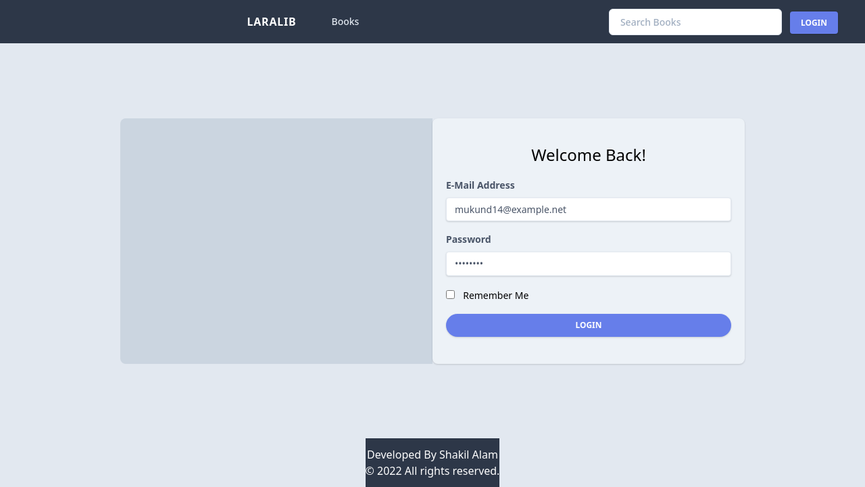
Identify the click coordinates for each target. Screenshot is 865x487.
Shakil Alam (468, 454)
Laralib (272, 21)
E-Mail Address (480, 185)
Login (814, 22)
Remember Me (495, 295)
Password (468, 239)
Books (346, 21)
